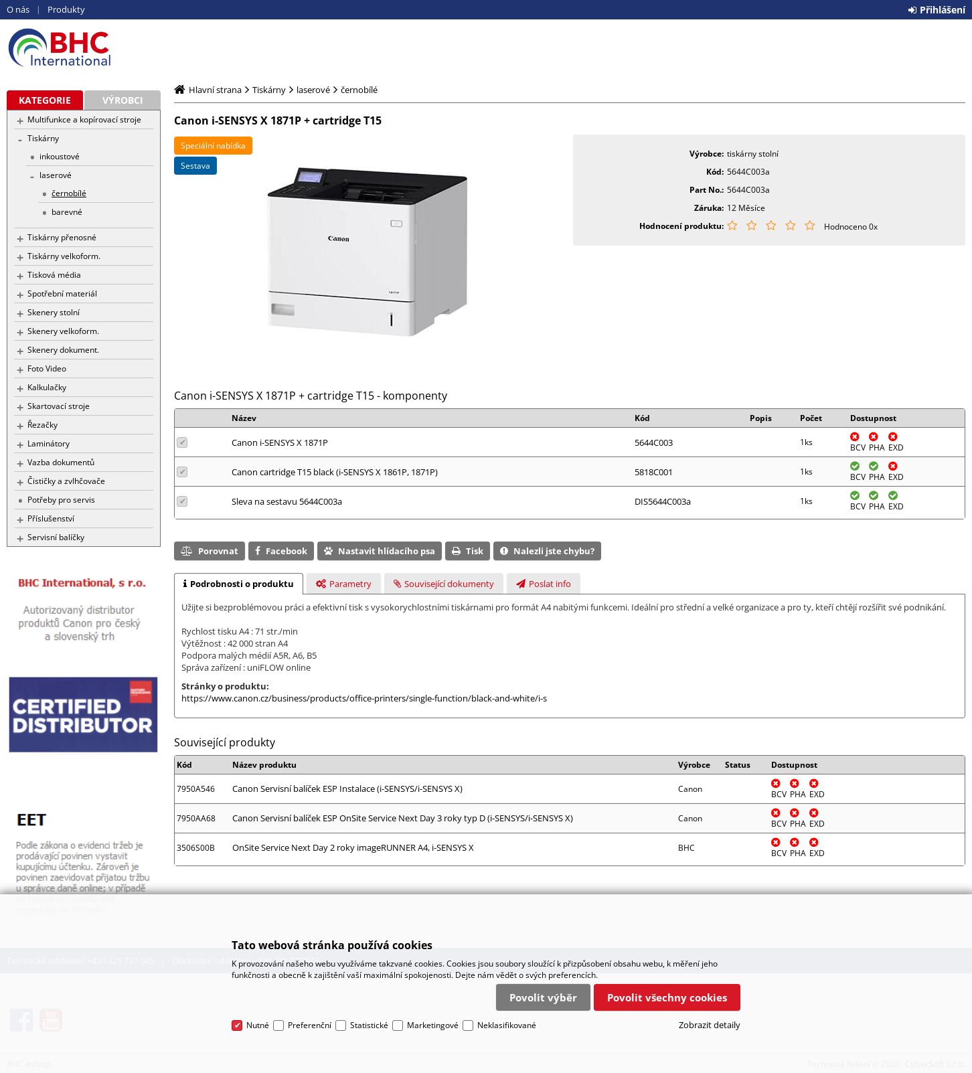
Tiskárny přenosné (61, 237)
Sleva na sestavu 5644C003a (287, 501)
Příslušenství (50, 518)
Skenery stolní (53, 312)
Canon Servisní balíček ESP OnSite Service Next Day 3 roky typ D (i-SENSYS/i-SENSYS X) (402, 818)
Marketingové (433, 1025)
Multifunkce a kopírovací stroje (84, 119)
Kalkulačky (46, 387)
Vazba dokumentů (60, 462)
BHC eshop (84, 47)
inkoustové (59, 156)
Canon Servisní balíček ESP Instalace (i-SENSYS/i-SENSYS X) (347, 788)
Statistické (369, 1025)
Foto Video (46, 368)
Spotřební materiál (62, 293)
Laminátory (48, 443)
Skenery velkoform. (63, 331)
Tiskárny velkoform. (63, 256)
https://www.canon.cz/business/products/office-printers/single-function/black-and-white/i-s (364, 698)
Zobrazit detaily (709, 1025)
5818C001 (654, 472)
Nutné (257, 1025)
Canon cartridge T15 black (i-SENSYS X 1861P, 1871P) (335, 472)
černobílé (69, 193)
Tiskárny (43, 138)
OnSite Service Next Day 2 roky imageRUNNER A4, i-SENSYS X (353, 847)
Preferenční (309, 1025)
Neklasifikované (506, 1025)
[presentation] (239, 584)
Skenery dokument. (63, 349)
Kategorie (45, 100)
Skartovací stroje (58, 406)
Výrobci (122, 100)
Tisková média (54, 274)
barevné (67, 212)
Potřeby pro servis (61, 499)
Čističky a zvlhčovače (66, 481)
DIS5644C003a (663, 501)
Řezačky (42, 424)
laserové (55, 175)
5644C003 (654, 442)
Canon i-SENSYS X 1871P (280, 442)
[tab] (238, 583)
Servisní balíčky (55, 537)
